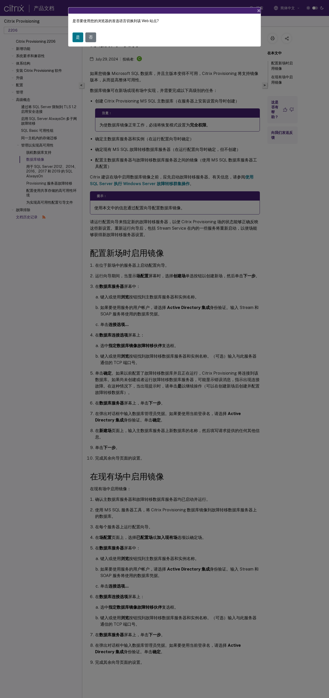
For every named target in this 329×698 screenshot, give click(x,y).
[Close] (259, 10)
